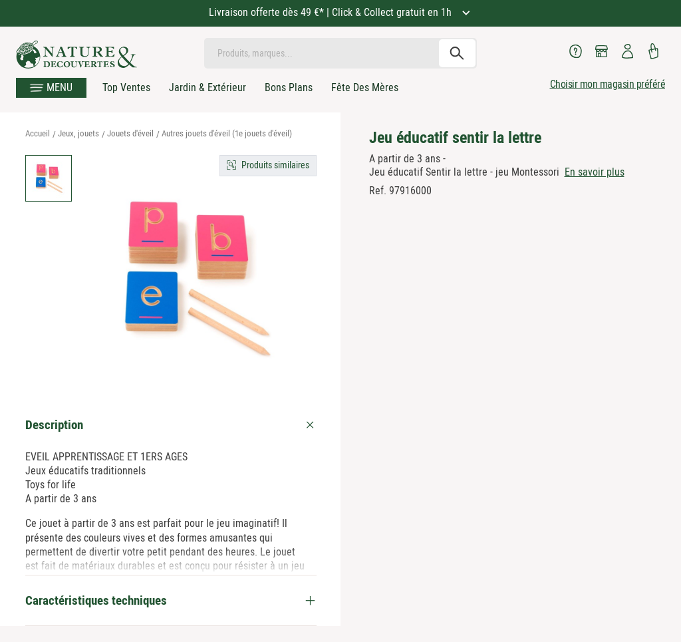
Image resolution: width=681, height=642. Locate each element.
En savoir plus (594, 172)
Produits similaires (275, 165)
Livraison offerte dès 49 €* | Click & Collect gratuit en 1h (331, 12)
